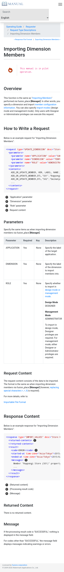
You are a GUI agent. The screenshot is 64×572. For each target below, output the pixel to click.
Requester (31, 26)
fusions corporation (19, 565)
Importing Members (42, 98)
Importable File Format (15, 402)
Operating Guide (14, 26)
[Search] (24, 12)
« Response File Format (23, 40)
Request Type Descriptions (23, 30)
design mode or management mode (52, 293)
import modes (43, 108)
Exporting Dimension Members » (47, 40)
